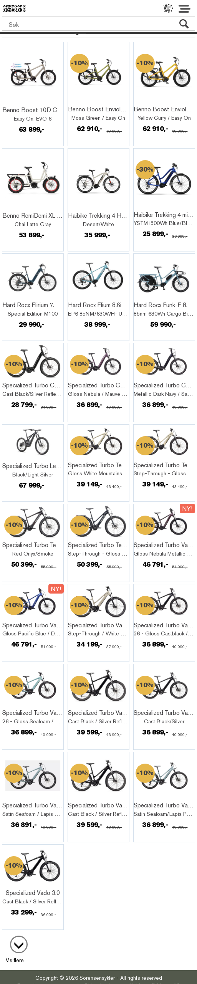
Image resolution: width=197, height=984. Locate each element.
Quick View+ (24, 101)
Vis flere (15, 960)
